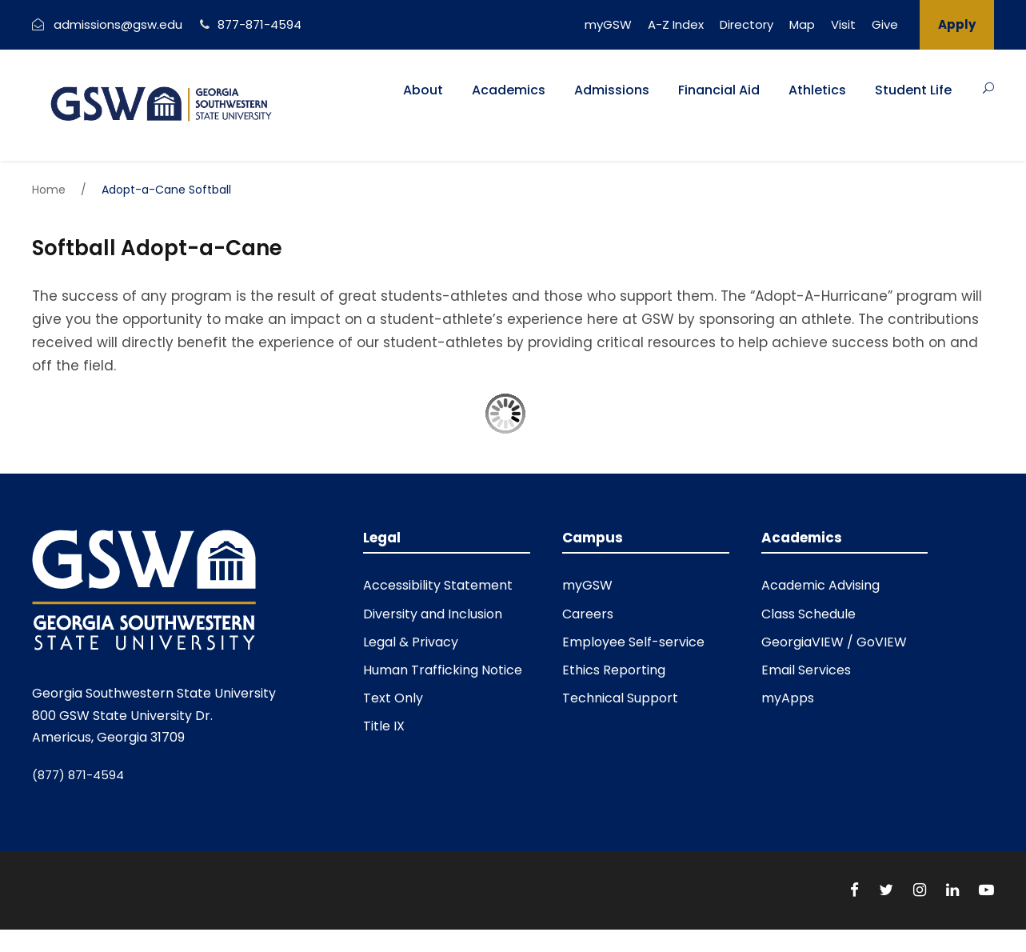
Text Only (393, 698)
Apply (957, 24)
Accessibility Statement (438, 585)
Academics (508, 90)
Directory (746, 24)
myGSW (608, 24)
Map (802, 24)
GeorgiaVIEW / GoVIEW (834, 642)
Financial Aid (719, 90)
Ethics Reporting (613, 670)
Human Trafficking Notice (442, 670)
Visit (843, 24)
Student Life (913, 90)
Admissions (611, 90)
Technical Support (620, 698)
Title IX (384, 726)
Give (885, 24)
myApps (787, 698)
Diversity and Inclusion (432, 614)
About (423, 90)
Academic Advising (820, 585)
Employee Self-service (633, 642)
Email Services (806, 670)
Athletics (817, 90)
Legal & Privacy (410, 642)
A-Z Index (676, 24)
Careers (587, 614)
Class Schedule (808, 614)
